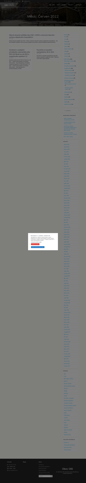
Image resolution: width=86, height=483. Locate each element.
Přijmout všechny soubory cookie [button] (38, 247)
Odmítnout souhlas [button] (35, 244)
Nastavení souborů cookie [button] (36, 242)
